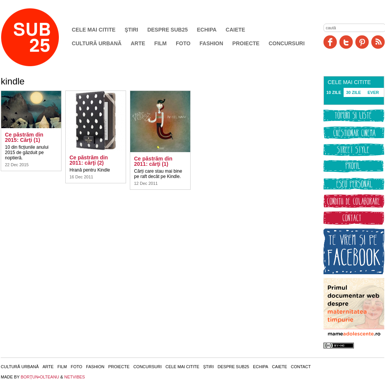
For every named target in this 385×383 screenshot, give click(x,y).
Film (160, 43)
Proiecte (246, 43)
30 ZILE (353, 92)
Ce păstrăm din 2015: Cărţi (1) (24, 137)
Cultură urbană (96, 43)
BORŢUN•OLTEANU (40, 377)
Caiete (235, 30)
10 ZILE (333, 92)
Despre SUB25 (167, 30)
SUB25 (39, 37)
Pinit (362, 42)
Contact (301, 366)
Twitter (346, 42)
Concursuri (286, 43)
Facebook (330, 42)
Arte (138, 43)
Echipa (207, 30)
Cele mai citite (93, 30)
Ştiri (131, 30)
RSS (378, 42)
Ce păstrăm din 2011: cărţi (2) (88, 160)
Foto (183, 43)
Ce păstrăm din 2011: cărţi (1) (153, 161)
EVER (373, 92)
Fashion (211, 43)
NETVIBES (74, 377)
